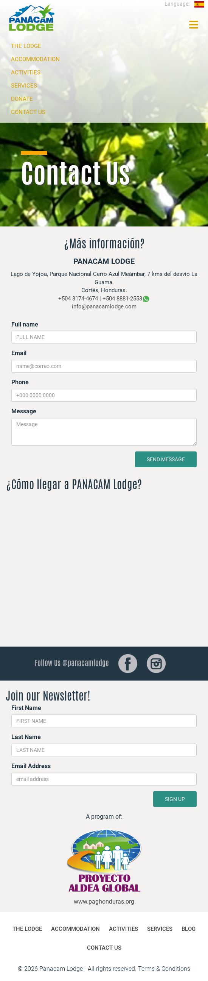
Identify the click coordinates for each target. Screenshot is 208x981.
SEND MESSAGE (166, 459)
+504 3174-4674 (78, 298)
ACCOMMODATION (35, 59)
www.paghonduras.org (104, 901)
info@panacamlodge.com (104, 306)
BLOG (189, 929)
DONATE (22, 98)
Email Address (31, 766)
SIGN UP (175, 799)
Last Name (26, 737)
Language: (184, 4)
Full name (24, 324)
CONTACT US (28, 112)
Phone (20, 382)
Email (18, 353)
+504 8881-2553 (122, 298)
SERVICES (24, 85)
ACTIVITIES (25, 72)
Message (23, 411)
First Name (26, 707)
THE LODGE (26, 46)
